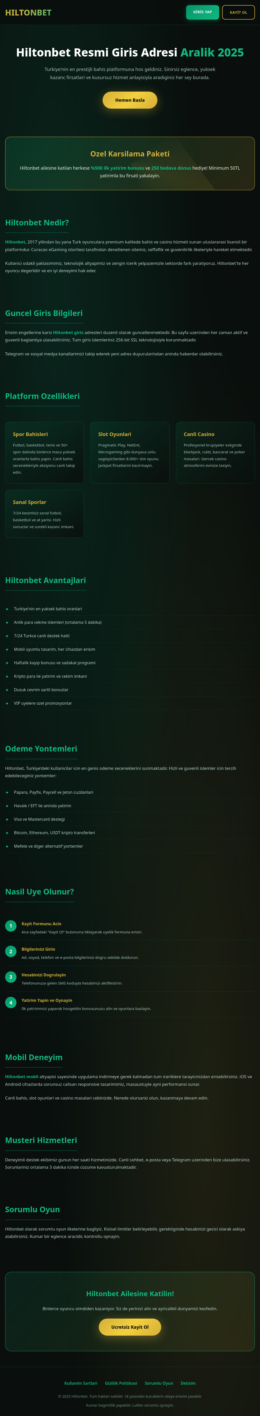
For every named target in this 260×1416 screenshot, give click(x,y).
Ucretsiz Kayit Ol (130, 1327)
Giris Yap (202, 11)
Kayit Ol (238, 12)
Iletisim (188, 1383)
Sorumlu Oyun (159, 1383)
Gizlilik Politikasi (121, 1383)
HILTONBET (28, 12)
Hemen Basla (130, 100)
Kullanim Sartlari (80, 1383)
